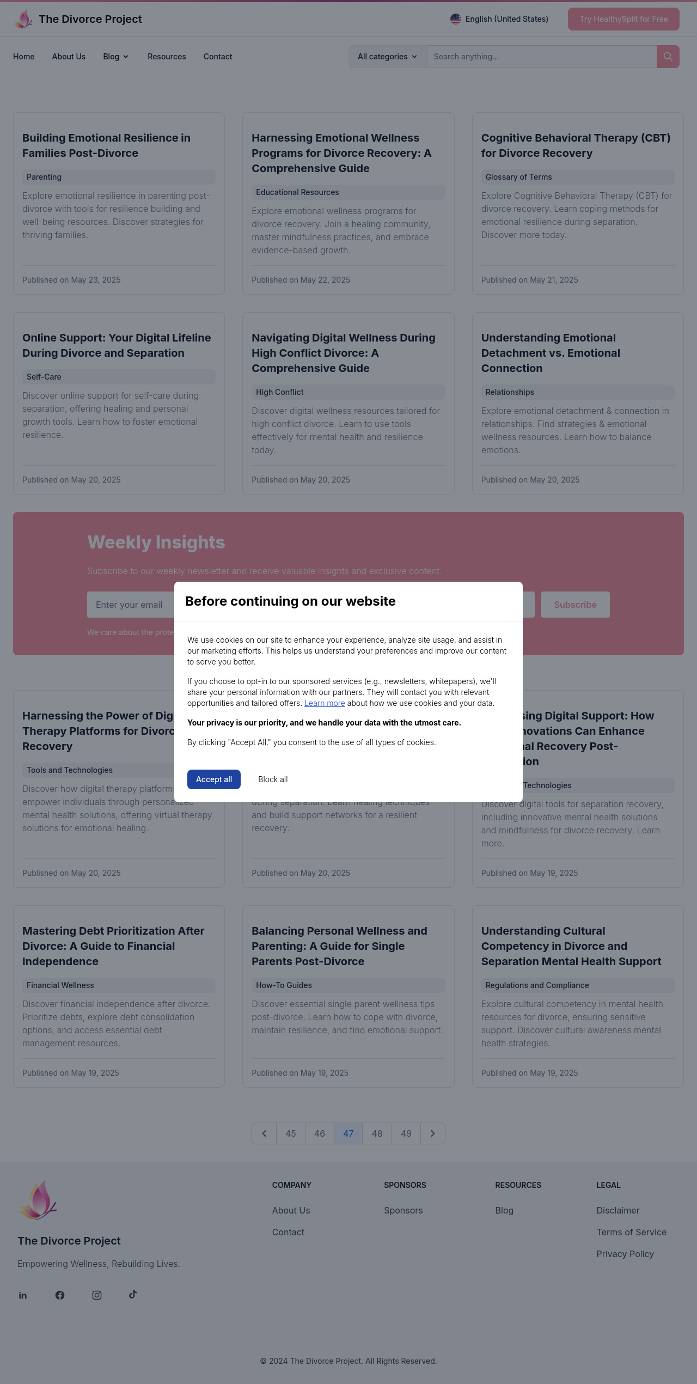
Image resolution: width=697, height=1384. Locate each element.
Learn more (324, 703)
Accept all (214, 779)
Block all (273, 779)
